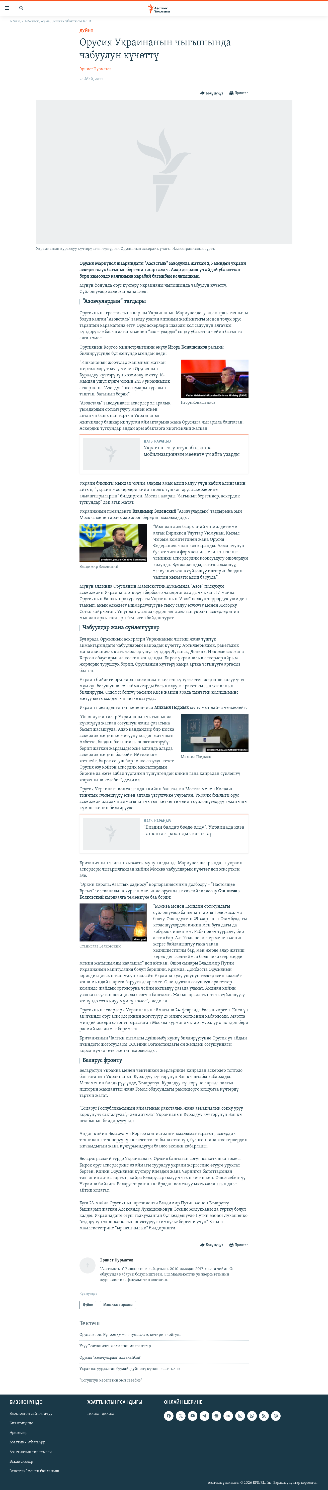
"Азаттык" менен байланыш (34, 1471)
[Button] (211, 93)
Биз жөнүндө (21, 1423)
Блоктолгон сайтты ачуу (31, 1414)
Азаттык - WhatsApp (27, 1442)
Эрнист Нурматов (95, 69)
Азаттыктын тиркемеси (31, 1452)
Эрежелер (19, 1433)
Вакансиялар (21, 1462)
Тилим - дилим (100, 1414)
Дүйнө (86, 31)
